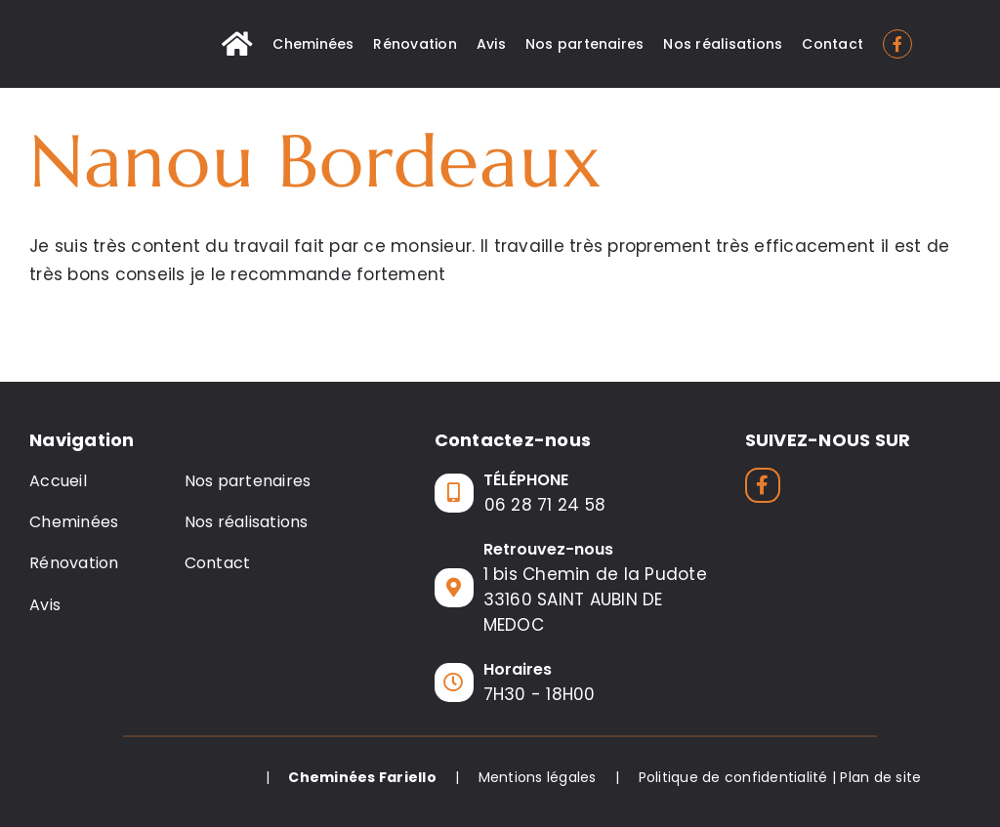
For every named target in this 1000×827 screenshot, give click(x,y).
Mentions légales (538, 777)
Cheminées (73, 522)
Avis (45, 605)
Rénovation (74, 563)
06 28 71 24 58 (545, 505)
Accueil (58, 481)
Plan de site (880, 777)
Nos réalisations (247, 522)
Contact (218, 563)
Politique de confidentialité (733, 777)
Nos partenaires (248, 481)
